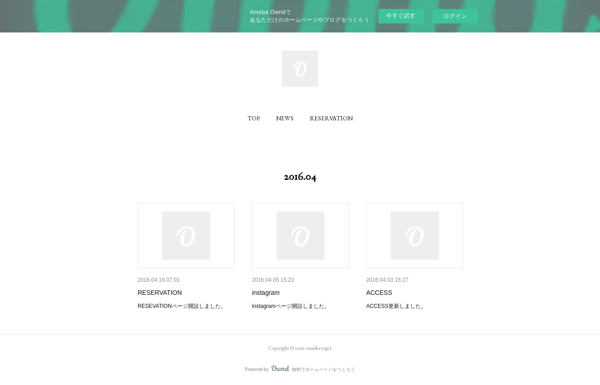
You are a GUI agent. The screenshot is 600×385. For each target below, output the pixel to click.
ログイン (455, 16)
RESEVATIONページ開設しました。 (182, 306)
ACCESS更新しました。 (396, 306)
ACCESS (379, 292)
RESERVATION (331, 118)
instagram (265, 292)
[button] (254, 118)
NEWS (285, 118)
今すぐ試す (400, 15)
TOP (254, 118)
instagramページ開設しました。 (291, 306)
